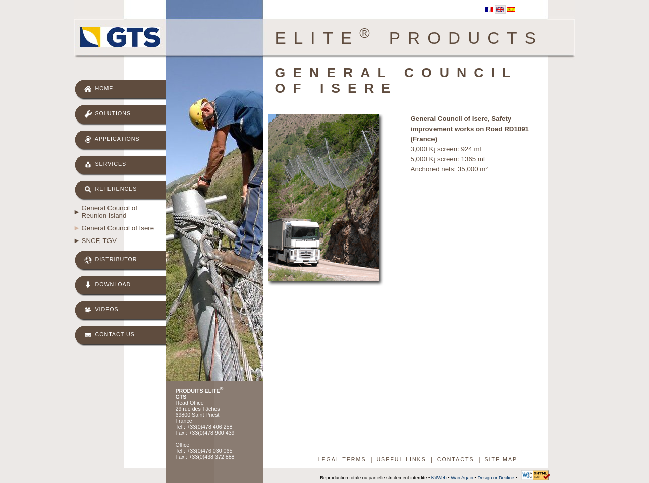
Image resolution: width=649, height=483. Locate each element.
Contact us (109, 335)
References (110, 189)
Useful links (401, 459)
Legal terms (342, 459)
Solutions (107, 114)
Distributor (110, 260)
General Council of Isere (118, 228)
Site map (500, 459)
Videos (101, 310)
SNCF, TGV (99, 241)
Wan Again (462, 477)
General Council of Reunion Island (109, 211)
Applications (112, 139)
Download (107, 285)
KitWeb (439, 477)
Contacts (455, 459)
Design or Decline (495, 477)
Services (105, 164)
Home (99, 89)
